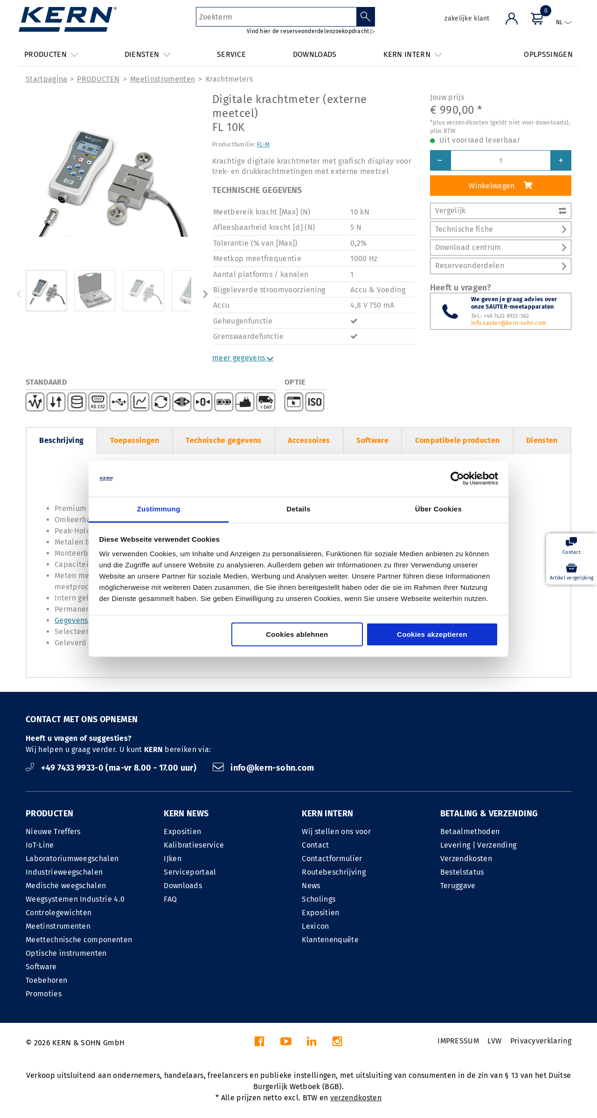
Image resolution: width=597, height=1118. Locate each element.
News (311, 885)
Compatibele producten (457, 440)
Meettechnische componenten (79, 939)
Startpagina (47, 79)
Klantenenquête (330, 939)
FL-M (263, 144)
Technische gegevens (223, 440)
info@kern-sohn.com (263, 768)
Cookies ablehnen (297, 634)
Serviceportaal (190, 872)
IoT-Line (40, 845)
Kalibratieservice (194, 845)
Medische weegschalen (66, 885)
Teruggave (458, 885)
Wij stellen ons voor (336, 831)
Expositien (182, 831)
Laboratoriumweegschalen (72, 858)
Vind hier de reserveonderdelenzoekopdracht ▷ (311, 31)
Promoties (44, 993)
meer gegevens (243, 357)
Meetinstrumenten (162, 79)
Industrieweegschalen (64, 872)
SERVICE (231, 54)
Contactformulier (332, 858)
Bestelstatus (462, 872)
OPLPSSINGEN (548, 54)
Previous (18, 294)
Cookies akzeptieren (432, 634)
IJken (172, 858)
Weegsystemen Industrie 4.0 (75, 899)
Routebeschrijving (333, 872)
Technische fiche (500, 229)
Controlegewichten (58, 912)
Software (372, 440)
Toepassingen (135, 440)
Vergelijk (500, 210)
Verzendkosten (466, 858)
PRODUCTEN (98, 79)
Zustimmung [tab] (158, 509)
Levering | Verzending (478, 845)
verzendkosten (356, 1097)
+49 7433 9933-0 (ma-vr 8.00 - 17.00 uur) (112, 768)
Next (205, 294)
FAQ (170, 899)
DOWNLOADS (315, 54)
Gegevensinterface (87, 620)
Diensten (542, 440)
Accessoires (309, 440)
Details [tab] (298, 509)
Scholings (318, 899)
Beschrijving (61, 440)
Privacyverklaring (540, 1040)
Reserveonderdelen (500, 265)
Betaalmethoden (470, 831)
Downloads (183, 885)
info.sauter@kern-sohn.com (508, 323)
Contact (315, 845)
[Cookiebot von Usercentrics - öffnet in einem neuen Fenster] (457, 479)
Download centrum (500, 247)
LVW (494, 1040)
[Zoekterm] (276, 17)
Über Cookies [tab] (438, 509)
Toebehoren (46, 980)
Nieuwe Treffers (53, 831)
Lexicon (315, 926)
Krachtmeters (229, 79)
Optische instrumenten (66, 953)
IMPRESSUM (458, 1040)
